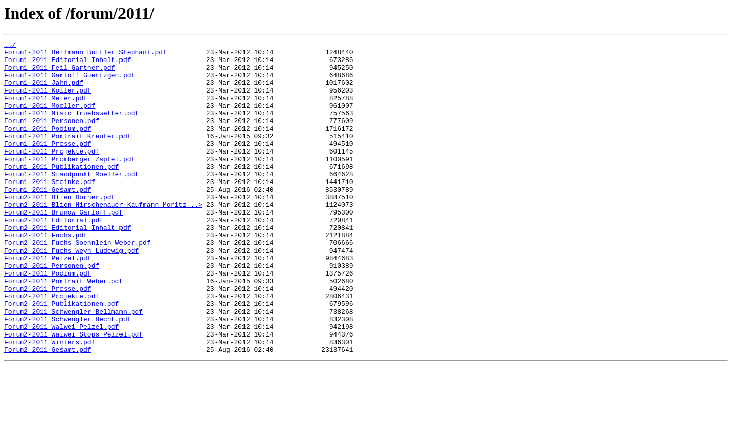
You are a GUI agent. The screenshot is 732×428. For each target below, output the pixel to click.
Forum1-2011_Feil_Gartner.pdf (59, 73)
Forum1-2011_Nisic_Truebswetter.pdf (71, 128)
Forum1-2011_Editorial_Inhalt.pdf (67, 64)
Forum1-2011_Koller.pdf (48, 100)
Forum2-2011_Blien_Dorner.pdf (59, 228)
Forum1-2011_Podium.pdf (48, 146)
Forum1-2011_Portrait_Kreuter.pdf (67, 155)
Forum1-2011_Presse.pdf (48, 164)
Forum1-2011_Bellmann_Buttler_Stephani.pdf (85, 54)
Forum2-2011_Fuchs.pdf (45, 274)
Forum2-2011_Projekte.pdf (51, 347)
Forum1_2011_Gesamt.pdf (48, 219)
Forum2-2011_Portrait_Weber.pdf (63, 329)
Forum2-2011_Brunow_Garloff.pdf (63, 247)
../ (10, 45)
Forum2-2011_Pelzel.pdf (48, 302)
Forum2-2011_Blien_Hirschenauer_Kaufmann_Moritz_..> (103, 237)
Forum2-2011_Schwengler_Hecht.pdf (67, 375)
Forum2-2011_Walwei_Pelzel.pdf (61, 384)
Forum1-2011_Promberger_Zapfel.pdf (69, 183)
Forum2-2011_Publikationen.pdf (61, 356)
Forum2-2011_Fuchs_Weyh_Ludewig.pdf (71, 292)
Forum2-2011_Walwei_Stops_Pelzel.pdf (73, 393)
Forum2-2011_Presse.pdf (48, 338)
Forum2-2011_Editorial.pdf (53, 256)
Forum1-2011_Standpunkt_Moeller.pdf (71, 201)
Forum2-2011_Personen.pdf (51, 311)
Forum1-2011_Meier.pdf (45, 109)
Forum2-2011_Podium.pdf (48, 320)
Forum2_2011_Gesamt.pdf (48, 411)
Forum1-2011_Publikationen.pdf (61, 192)
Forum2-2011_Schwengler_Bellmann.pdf (73, 366)
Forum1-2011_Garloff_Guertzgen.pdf (69, 82)
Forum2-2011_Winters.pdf (49, 402)
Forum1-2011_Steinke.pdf (49, 210)
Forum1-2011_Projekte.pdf (51, 173)
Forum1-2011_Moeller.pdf (49, 119)
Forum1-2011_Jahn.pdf (43, 91)
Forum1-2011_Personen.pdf (51, 137)
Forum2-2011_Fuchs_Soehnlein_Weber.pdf (77, 283)
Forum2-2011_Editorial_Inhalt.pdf (67, 265)
